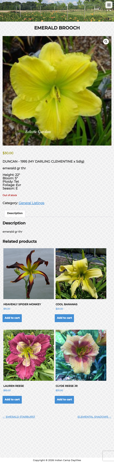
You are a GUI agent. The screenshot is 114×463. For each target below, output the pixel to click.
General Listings (31, 203)
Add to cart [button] (12, 318)
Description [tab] (15, 213)
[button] (106, 41)
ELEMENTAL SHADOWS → (94, 417)
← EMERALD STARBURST (19, 417)
